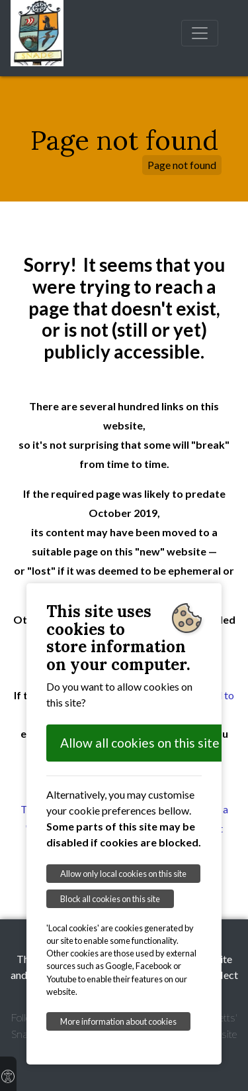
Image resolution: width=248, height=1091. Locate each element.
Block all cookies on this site (110, 898)
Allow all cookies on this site (140, 742)
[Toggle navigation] (199, 33)
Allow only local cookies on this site (123, 873)
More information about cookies (118, 1021)
